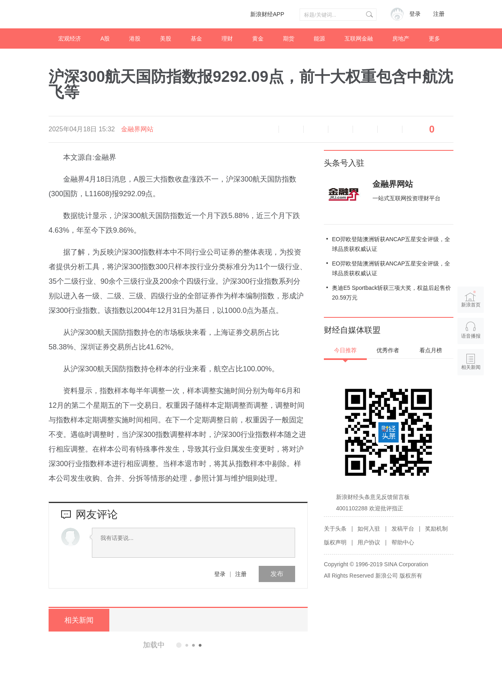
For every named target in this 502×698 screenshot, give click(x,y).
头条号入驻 (344, 162)
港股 (134, 38)
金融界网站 (137, 129)
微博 (340, 129)
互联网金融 (359, 38)
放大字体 (316, 129)
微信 (365, 129)
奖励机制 (436, 528)
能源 (319, 38)
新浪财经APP (267, 14)
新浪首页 (471, 299)
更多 (434, 38)
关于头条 (335, 528)
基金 (196, 38)
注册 (439, 14)
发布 (276, 573)
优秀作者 (387, 350)
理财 (227, 38)
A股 (105, 38)
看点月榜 (430, 350)
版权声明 (335, 542)
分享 (390, 129)
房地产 (400, 38)
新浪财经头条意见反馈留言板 (373, 497)
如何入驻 (368, 528)
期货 (288, 38)
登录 (219, 574)
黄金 (258, 38)
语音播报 (266, 129)
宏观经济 (69, 38)
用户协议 (368, 542)
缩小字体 (291, 129)
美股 (165, 38)
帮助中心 (402, 542)
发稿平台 (402, 528)
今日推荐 (345, 350)
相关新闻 (79, 620)
